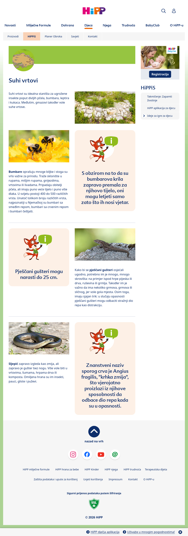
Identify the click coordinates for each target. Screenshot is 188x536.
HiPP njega (111, 469)
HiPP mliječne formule (36, 469)
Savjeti (75, 36)
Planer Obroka (53, 36)
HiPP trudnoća (132, 469)
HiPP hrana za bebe (67, 469)
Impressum (115, 479)
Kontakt (92, 36)
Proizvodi (13, 36)
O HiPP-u (148, 479)
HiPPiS (32, 36)
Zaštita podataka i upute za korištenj (55, 479)
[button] (163, 11)
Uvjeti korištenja (93, 479)
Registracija (160, 74)
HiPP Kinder (92, 469)
